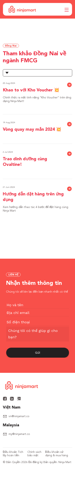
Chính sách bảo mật (34, 454)
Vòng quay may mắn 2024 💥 (32, 130)
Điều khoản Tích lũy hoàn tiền (13, 454)
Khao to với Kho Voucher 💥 (31, 90)
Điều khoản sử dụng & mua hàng (56, 454)
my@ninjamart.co (19, 434)
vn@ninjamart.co (19, 416)
